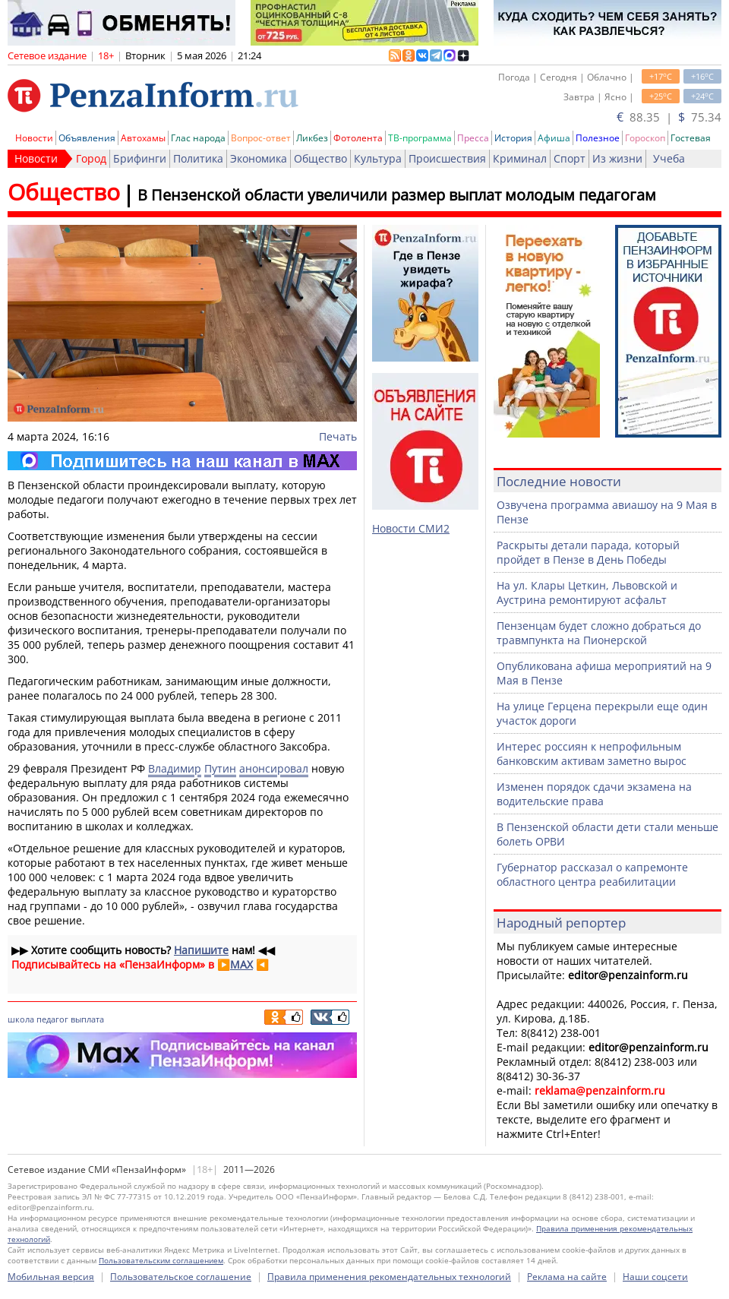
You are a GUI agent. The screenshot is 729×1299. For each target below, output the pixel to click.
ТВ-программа (420, 137)
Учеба (669, 158)
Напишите (201, 950)
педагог (52, 1019)
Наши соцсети (655, 1276)
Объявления (86, 137)
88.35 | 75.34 (669, 117)
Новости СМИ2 (411, 528)
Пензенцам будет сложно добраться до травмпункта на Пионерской (599, 632)
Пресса (473, 137)
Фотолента (358, 137)
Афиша (554, 137)
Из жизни (617, 158)
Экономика (258, 158)
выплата (87, 1019)
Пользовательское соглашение (180, 1276)
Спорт (569, 158)
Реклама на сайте (567, 1276)
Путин (220, 768)
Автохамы (143, 137)
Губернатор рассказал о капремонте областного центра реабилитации (592, 874)
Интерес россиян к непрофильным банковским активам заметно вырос (591, 753)
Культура (378, 158)
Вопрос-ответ (261, 137)
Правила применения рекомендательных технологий (389, 1276)
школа (21, 1019)
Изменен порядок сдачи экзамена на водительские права (594, 793)
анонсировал (273, 768)
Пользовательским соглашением (161, 1260)
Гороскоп (645, 137)
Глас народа (198, 137)
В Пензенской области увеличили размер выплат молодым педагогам (396, 195)
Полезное (598, 137)
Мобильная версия (51, 1276)
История (513, 137)
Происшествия (447, 158)
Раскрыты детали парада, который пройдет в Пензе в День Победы (588, 552)
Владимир (174, 768)
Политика (198, 158)
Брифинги (139, 158)
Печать (338, 436)
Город (91, 158)
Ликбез (312, 137)
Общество (320, 158)
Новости (34, 137)
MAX (241, 964)
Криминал (520, 158)
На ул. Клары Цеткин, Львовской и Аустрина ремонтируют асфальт (587, 592)
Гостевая (691, 137)
